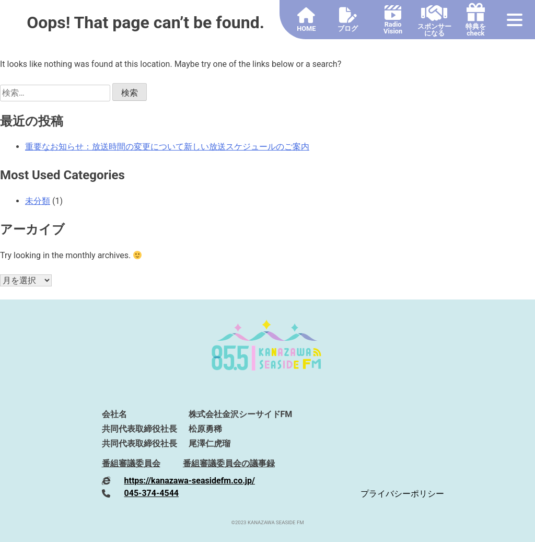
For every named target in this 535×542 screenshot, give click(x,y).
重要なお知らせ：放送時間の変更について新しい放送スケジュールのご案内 (167, 147)
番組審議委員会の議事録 (229, 463)
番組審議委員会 (131, 463)
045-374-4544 (151, 493)
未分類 (37, 201)
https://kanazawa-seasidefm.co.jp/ (189, 481)
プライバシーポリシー (402, 494)
